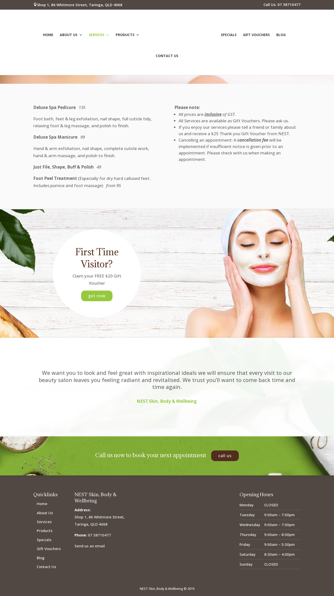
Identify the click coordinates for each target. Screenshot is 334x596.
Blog (280, 35)
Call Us (225, 455)
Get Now (96, 295)
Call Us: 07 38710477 (282, 5)
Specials (228, 35)
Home (49, 35)
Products (125, 35)
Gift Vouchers (255, 35)
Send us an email (89, 545)
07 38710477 (99, 534)
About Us (69, 35)
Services (97, 35)
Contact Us (167, 56)
